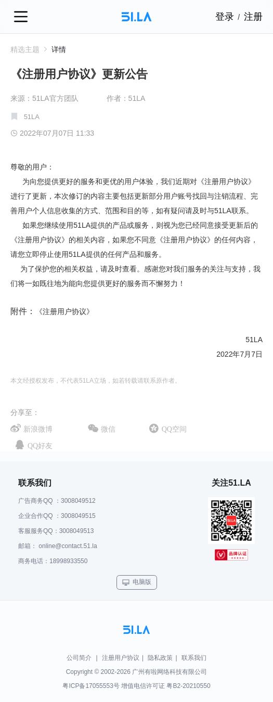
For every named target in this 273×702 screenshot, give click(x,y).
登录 (224, 16)
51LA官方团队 (55, 98)
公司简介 (79, 657)
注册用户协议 (120, 657)
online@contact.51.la (67, 546)
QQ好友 (40, 445)
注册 (253, 16)
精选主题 (29, 49)
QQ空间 (174, 429)
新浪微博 (38, 429)
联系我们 (193, 657)
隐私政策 (160, 657)
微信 (108, 429)
